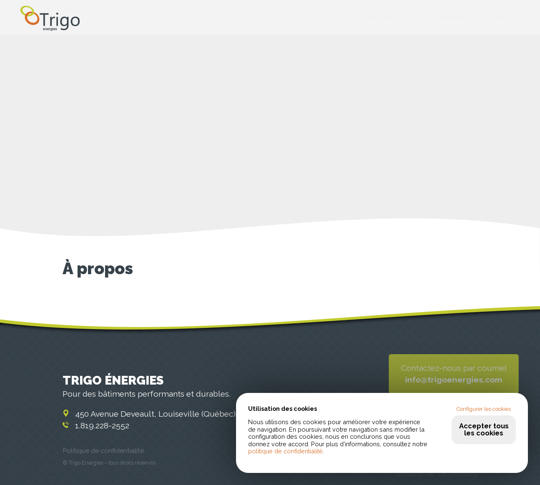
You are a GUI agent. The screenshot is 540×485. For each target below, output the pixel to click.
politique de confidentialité (285, 451)
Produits (384, 18)
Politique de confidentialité (103, 451)
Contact (509, 18)
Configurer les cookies (484, 409)
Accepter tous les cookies (484, 429)
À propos (447, 18)
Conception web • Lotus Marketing (436, 474)
